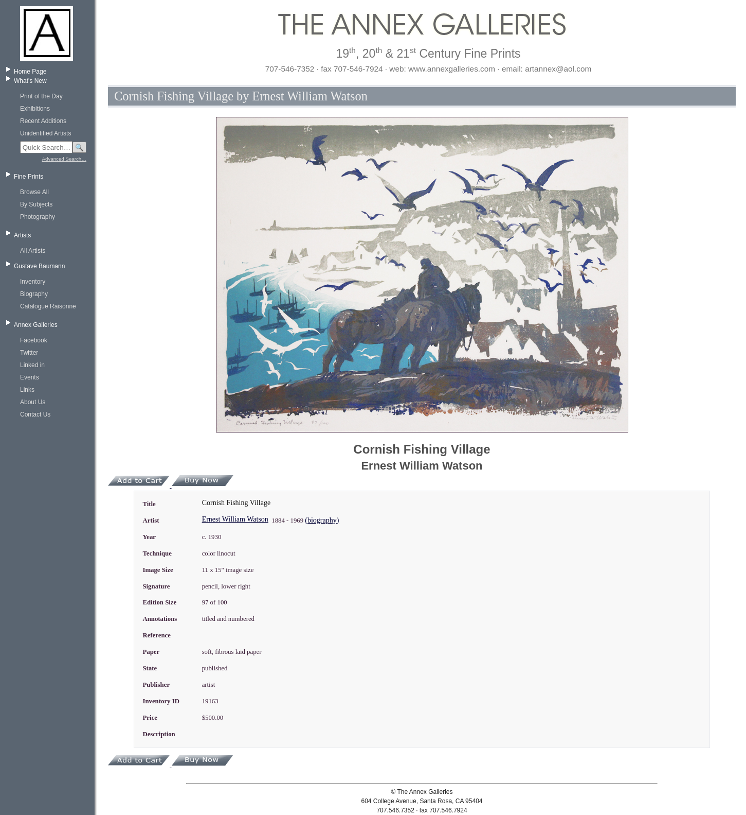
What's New (30, 80)
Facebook (33, 340)
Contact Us (35, 414)
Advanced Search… (64, 159)
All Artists (32, 250)
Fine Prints (28, 176)
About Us (32, 402)
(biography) (322, 520)
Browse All (34, 192)
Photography (37, 216)
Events (29, 377)
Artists (22, 235)
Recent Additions (43, 121)
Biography (34, 294)
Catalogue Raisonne (48, 306)
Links (27, 389)
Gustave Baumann (39, 266)
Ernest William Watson (235, 519)
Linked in (32, 365)
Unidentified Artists (45, 133)
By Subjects (36, 204)
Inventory (32, 281)
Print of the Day (41, 96)
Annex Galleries (36, 324)
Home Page (30, 71)
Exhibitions (35, 108)
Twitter (29, 352)
